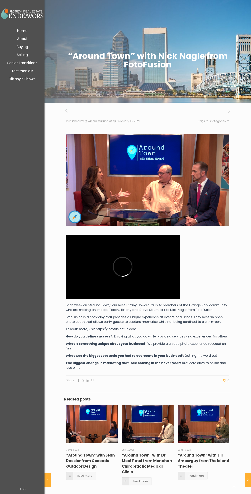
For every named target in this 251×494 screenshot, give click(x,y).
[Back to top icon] (234, 486)
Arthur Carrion (98, 121)
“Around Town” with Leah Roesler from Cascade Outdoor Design (90, 461)
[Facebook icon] (20, 489)
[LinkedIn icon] (24, 489)
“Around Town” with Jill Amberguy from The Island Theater (203, 461)
